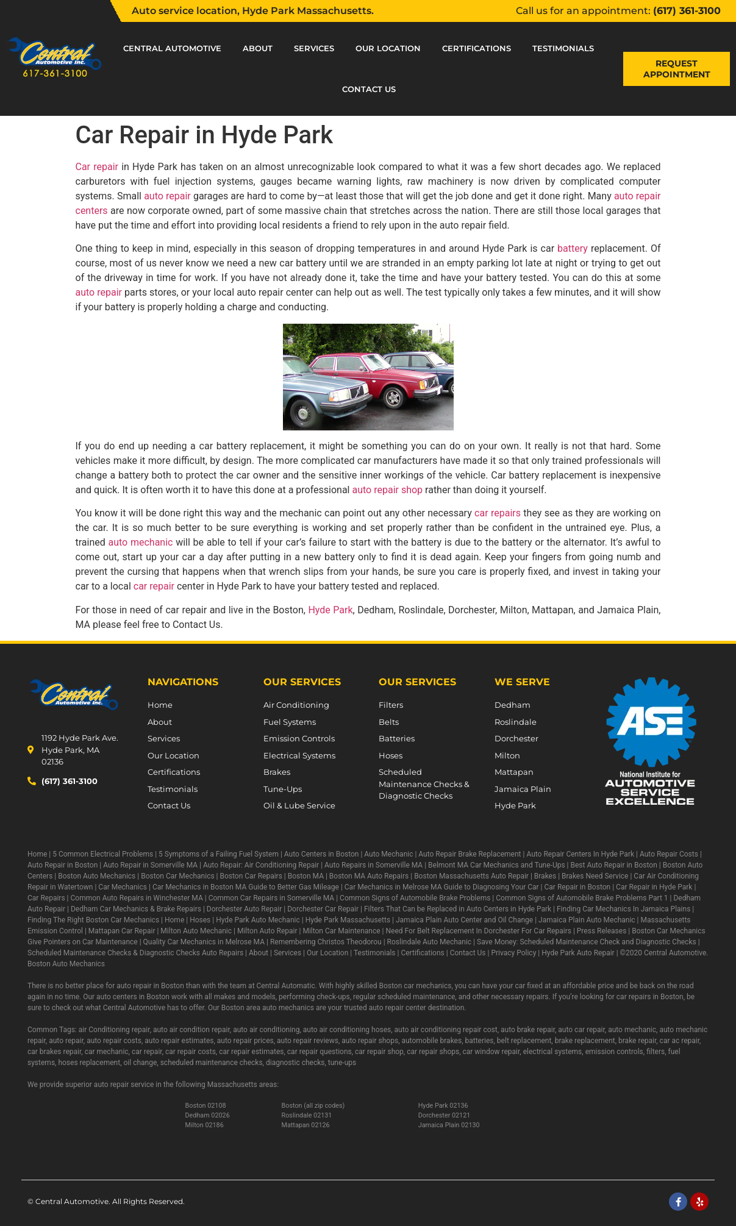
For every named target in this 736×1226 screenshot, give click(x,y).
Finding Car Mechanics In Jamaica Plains (623, 909)
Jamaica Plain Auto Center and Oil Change (464, 920)
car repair (154, 586)
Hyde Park (330, 610)
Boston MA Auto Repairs (369, 876)
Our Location (388, 48)
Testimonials (563, 48)
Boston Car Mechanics (177, 876)
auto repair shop (387, 490)
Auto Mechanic (388, 854)
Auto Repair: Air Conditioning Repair (261, 865)
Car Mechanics (122, 887)
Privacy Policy (513, 953)
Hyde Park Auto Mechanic (258, 920)
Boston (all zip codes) (313, 1106)
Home (37, 854)
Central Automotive (172, 48)
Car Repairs (46, 898)
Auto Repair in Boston (62, 865)
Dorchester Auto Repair (244, 909)
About (258, 48)
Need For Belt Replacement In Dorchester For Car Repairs (478, 931)
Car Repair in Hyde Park (654, 887)
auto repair (167, 196)
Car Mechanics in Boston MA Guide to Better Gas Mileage (245, 887)
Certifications (476, 48)
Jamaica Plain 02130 (449, 1125)
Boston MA (306, 876)
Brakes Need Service (595, 876)
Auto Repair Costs (669, 854)
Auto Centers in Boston (321, 854)
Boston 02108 (205, 1106)
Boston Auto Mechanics (96, 876)
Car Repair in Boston (578, 887)
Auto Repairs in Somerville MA (373, 865)
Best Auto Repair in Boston (614, 865)
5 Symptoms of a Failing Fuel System (219, 854)
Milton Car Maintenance (341, 931)
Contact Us (369, 89)
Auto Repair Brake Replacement (469, 854)
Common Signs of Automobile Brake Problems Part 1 (582, 898)
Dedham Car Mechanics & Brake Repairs (136, 909)
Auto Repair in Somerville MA (150, 865)
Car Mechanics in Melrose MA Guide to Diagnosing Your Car (442, 887)
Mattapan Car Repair (121, 931)
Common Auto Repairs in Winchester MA (136, 898)
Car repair (97, 167)
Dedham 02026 (207, 1115)
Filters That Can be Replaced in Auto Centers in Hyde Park (457, 909)
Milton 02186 (204, 1125)
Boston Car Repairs (251, 876)
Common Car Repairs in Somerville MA (272, 898)
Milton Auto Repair (267, 931)
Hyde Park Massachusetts (347, 920)
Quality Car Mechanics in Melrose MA (204, 942)
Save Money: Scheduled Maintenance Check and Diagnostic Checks (586, 942)
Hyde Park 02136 (443, 1106)
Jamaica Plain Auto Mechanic (586, 920)
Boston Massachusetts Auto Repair (471, 876)
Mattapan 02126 (306, 1125)
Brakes (545, 876)
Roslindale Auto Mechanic (429, 942)
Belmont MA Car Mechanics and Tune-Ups (496, 865)
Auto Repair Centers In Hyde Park (580, 854)
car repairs (497, 513)
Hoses (200, 920)
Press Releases (602, 931)
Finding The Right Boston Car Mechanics (93, 920)
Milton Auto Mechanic (196, 931)
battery (572, 248)
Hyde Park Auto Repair (577, 953)
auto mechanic (141, 542)
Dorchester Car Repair (323, 909)
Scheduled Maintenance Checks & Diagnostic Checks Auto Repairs (135, 953)
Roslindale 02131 (307, 1115)
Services (314, 48)
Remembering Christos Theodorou (326, 942)
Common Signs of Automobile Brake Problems (415, 898)
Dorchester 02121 (444, 1115)
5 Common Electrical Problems (102, 854)
